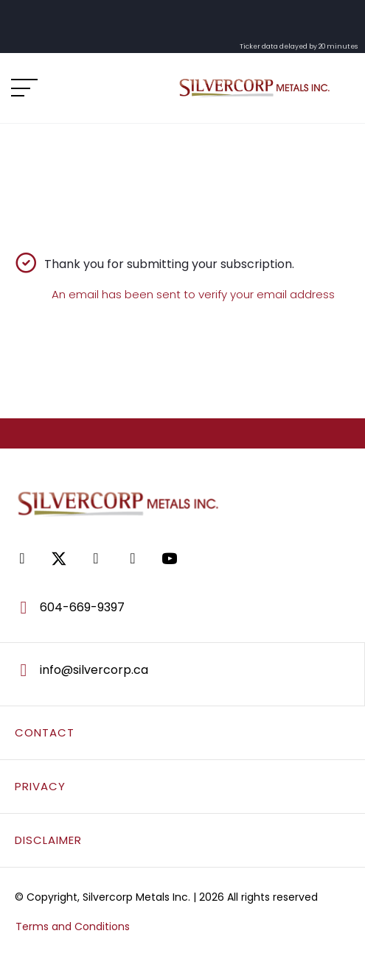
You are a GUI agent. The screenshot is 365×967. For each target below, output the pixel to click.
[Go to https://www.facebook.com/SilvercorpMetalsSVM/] (22, 558)
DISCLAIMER (48, 840)
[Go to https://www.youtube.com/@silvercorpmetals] (169, 558)
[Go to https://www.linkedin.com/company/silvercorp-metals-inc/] (95, 558)
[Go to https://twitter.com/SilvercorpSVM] (59, 559)
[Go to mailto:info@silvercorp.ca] (182, 670)
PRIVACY (40, 786)
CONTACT (44, 732)
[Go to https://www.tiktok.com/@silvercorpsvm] (132, 558)
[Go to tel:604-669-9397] (182, 607)
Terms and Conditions (72, 926)
